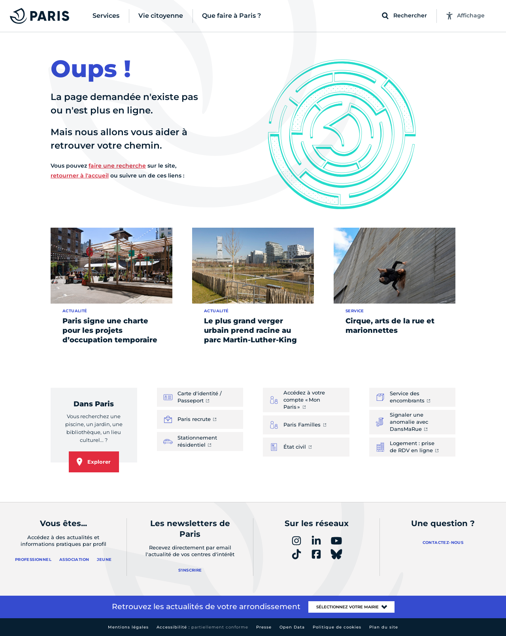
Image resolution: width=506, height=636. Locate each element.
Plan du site (383, 627)
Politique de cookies (337, 627)
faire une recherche (117, 165)
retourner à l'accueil (80, 175)
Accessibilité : (202, 627)
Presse (264, 627)
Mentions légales (128, 627)
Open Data (292, 627)
